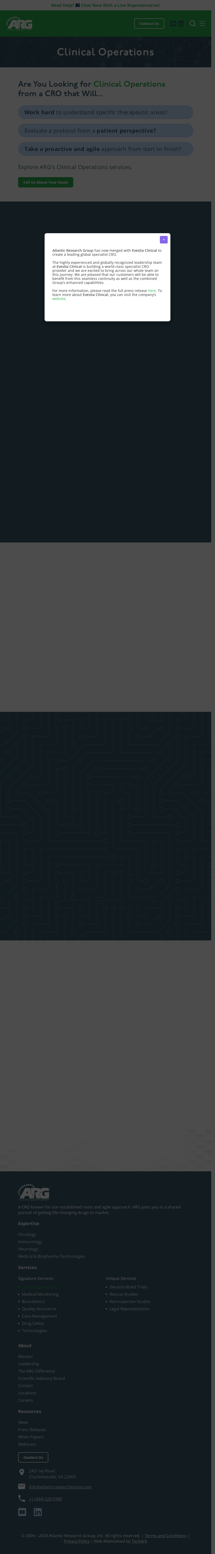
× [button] (164, 239)
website (58, 298)
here (152, 290)
